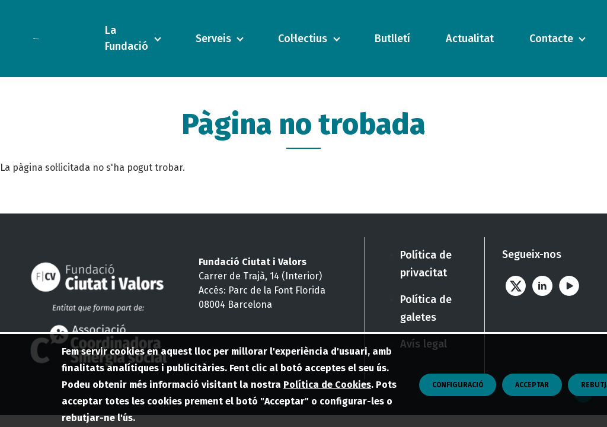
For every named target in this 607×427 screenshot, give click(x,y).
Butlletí (392, 38)
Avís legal (423, 343)
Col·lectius (302, 38)
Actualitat (470, 38)
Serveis (213, 38)
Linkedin (542, 285)
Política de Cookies (327, 416)
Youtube (568, 285)
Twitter (515, 285)
